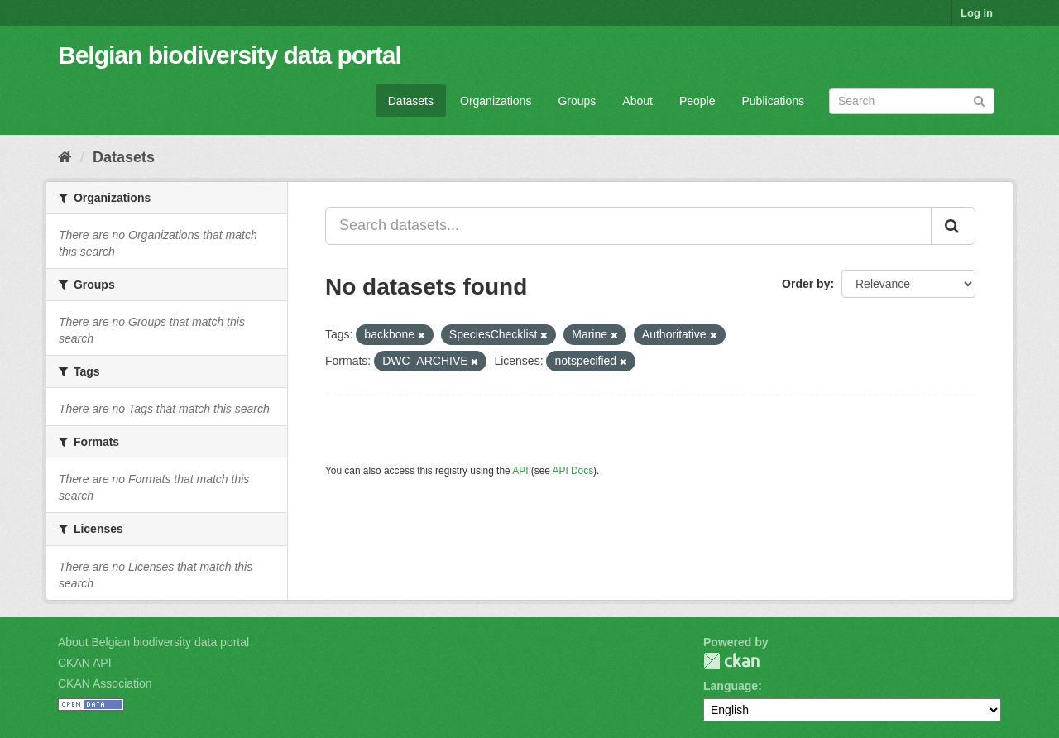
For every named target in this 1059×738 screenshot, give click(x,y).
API (520, 471)
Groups (577, 101)
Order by (806, 283)
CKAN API (85, 662)
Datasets (411, 101)
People (697, 101)
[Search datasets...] (628, 226)
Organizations (495, 101)
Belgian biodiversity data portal (229, 55)
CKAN (731, 660)
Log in (977, 13)
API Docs (573, 471)
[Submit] (979, 100)
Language (730, 685)
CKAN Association (105, 683)
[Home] (65, 157)
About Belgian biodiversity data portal (153, 642)
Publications (773, 101)
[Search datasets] (911, 101)
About (637, 101)
